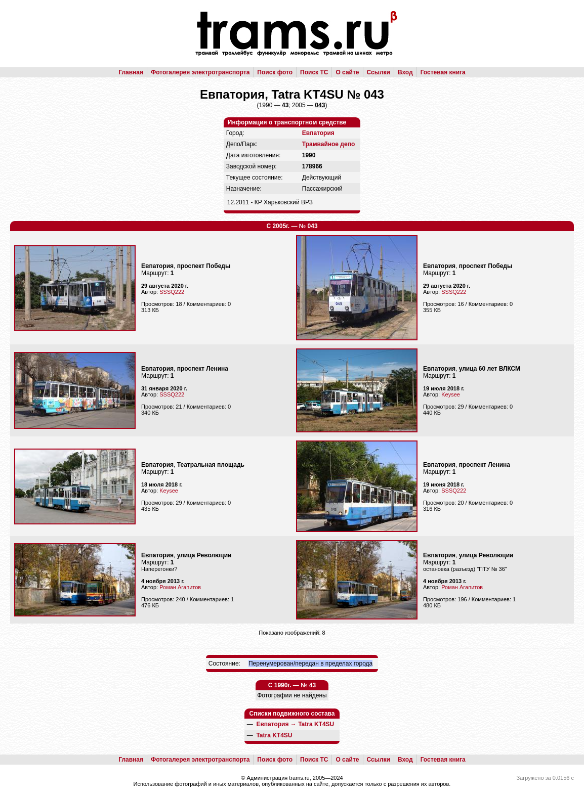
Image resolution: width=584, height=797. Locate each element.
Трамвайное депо (328, 144)
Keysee (450, 394)
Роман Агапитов (180, 587)
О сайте (347, 72)
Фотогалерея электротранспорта (200, 72)
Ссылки (378, 72)
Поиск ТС (314, 72)
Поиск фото (275, 72)
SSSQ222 (171, 292)
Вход (405, 72)
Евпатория (318, 133)
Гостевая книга (443, 72)
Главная (130, 72)
